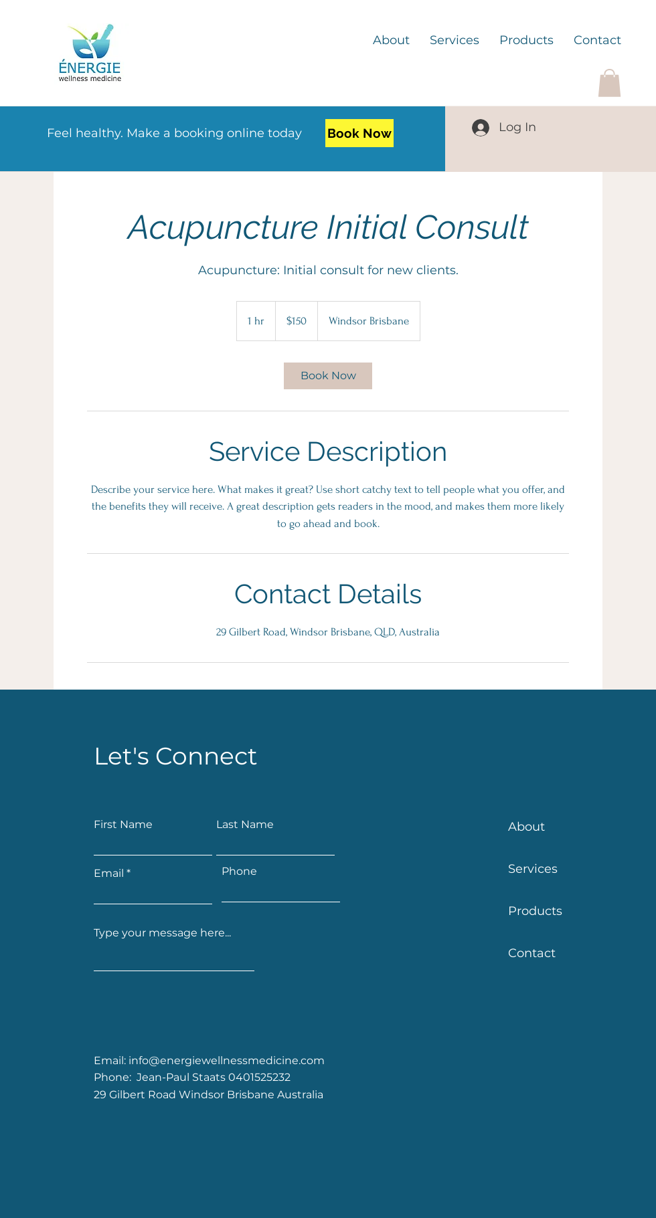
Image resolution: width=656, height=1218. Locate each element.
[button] (609, 83)
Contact (532, 953)
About (526, 826)
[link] (328, 376)
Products (535, 911)
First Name (123, 824)
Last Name (245, 824)
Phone (239, 871)
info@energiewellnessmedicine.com (227, 1060)
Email (109, 873)
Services (533, 868)
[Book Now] (359, 133)
